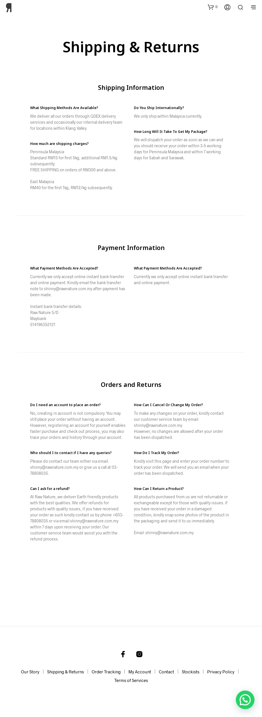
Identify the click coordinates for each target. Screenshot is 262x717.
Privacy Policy (220, 671)
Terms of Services (131, 680)
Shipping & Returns (65, 671)
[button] (212, 7)
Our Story (30, 671)
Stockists (190, 671)
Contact (166, 671)
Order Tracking (106, 671)
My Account (139, 671)
